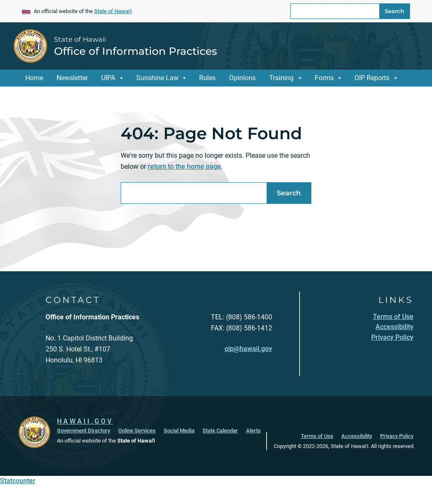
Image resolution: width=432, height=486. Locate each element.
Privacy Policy (396, 436)
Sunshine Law (157, 78)
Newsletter (72, 78)
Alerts (253, 430)
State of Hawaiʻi (113, 11)
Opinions (242, 78)
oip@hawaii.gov (248, 349)
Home (34, 78)
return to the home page (184, 166)
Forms (324, 78)
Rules (207, 78)
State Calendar (220, 430)
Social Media (179, 430)
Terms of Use (317, 436)
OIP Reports (371, 78)
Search (394, 11)
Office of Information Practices (135, 51)
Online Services (137, 430)
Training (281, 78)
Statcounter (17, 481)
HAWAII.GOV (85, 421)
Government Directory (83, 430)
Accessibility (356, 436)
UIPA (108, 78)
